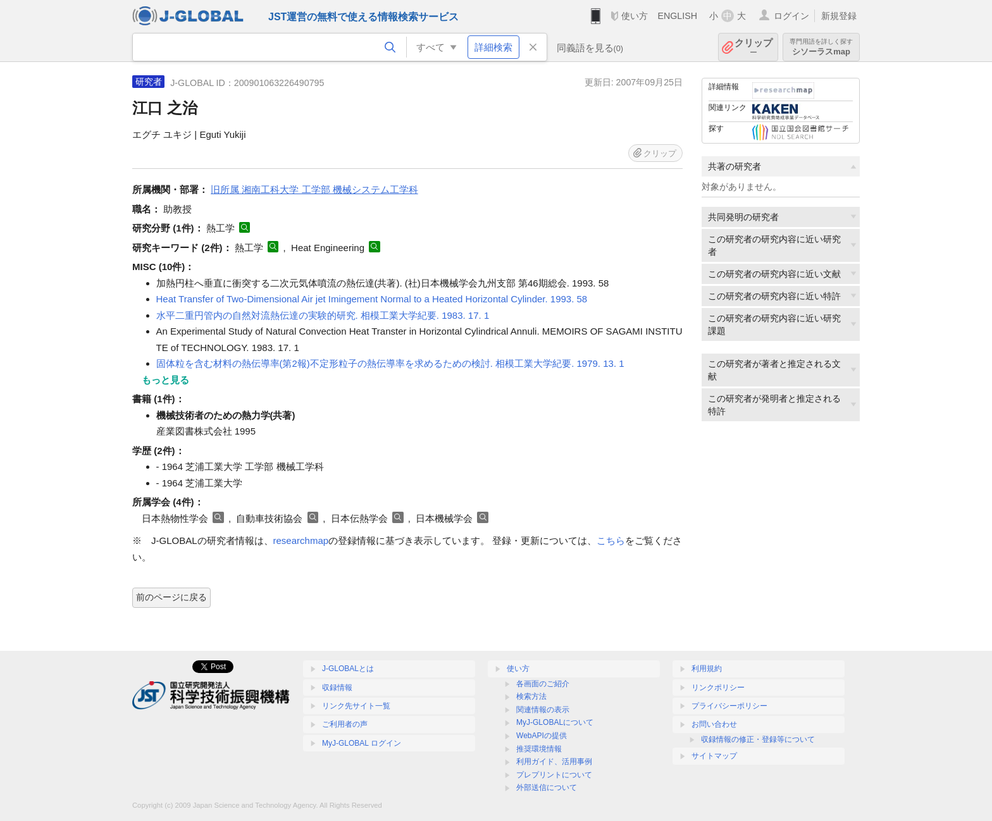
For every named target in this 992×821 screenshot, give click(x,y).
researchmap (301, 540)
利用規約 (706, 668)
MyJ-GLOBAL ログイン (361, 743)
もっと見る (165, 379)
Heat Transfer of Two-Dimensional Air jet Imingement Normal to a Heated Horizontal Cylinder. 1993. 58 (372, 298)
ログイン (791, 16)
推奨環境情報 (539, 748)
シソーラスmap (821, 47)
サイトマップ (714, 755)
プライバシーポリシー (729, 705)
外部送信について (546, 787)
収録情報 (337, 687)
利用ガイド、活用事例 (554, 761)
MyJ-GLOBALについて (554, 722)
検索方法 (531, 696)
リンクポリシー (718, 687)
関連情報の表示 (542, 709)
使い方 (634, 16)
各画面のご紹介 (542, 683)
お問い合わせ (714, 724)
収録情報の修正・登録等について (758, 739)
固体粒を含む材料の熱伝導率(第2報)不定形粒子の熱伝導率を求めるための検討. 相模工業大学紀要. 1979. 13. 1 (390, 363)
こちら (611, 540)
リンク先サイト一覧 (356, 705)
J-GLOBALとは (348, 668)
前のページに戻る (171, 597)
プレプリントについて (554, 774)
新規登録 (839, 16)
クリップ (753, 47)
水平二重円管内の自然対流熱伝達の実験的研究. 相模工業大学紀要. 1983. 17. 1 (323, 315)
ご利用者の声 (345, 724)
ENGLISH (677, 16)
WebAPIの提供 (541, 735)
